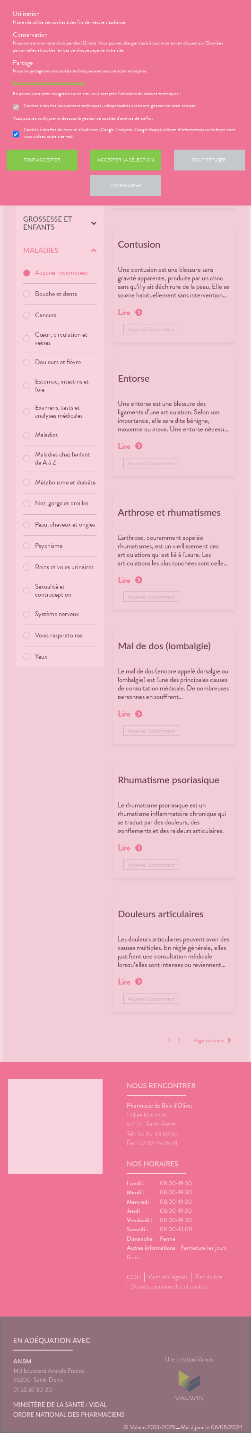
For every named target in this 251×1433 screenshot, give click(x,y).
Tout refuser (209, 159)
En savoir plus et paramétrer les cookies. (49, 82)
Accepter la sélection (125, 159)
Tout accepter (42, 159)
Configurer (125, 185)
